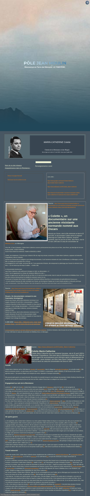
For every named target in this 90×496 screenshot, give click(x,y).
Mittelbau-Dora (9, 247)
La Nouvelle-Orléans (76, 458)
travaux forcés (58, 410)
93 (56, 490)
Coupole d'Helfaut (77, 470)
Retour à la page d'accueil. (15, 179)
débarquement (60, 395)
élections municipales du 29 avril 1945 (24, 438)
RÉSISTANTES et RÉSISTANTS (19, 494)
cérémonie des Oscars (64, 490)
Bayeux (14, 397)
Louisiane (7, 460)
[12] (71, 490)
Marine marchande (55, 404)
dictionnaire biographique (31, 472)
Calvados (32, 373)
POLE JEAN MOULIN (5, 494)
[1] (44, 373)
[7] (46, 393)
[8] (33, 414)
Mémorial (33, 460)
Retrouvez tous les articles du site (17, 183)
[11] (47, 460)
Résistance (50, 391)
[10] (21, 460)
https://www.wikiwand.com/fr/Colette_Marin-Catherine (62, 190)
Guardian (57, 488)
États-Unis (16, 460)
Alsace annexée (31, 412)
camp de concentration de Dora (66, 412)
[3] (59, 377)
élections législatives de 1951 (51, 444)
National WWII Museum (62, 458)
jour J (52, 395)
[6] (62, 391)
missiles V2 (29, 414)
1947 (6, 444)
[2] (80, 373)
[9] (73, 414)
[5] (22, 391)
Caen (63, 404)
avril (45, 432)
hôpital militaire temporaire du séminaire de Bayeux (56, 397)
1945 (48, 432)
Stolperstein (66, 492)
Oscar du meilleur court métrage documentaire (40, 490)
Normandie (40, 373)
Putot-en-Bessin (54, 407)
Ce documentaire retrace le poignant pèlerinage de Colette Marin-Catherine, (26, 333)
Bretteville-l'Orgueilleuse (61, 373)
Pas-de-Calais (10, 472)
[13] (74, 490)
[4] (11, 391)
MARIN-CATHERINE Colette (33, 494)
